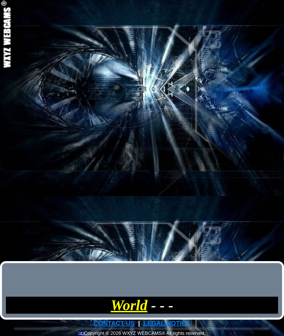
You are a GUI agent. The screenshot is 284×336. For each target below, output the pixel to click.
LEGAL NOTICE (166, 323)
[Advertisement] (142, 130)
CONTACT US (114, 323)
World (129, 305)
